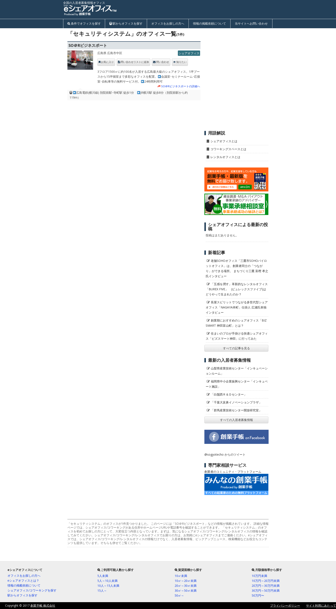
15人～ (102, 590)
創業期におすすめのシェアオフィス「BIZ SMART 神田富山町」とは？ (236, 322)
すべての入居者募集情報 (236, 420)
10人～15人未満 (108, 586)
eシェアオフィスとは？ (23, 580)
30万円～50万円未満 (266, 590)
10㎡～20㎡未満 (185, 581)
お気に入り (107, 62)
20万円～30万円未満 (266, 586)
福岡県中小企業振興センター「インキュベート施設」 (237, 383)
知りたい (181, 62)
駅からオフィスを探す (128, 23)
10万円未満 (259, 576)
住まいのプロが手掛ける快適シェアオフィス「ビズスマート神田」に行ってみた (237, 336)
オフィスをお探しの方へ (167, 23)
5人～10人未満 (107, 581)
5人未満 (102, 576)
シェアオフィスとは (223, 141)
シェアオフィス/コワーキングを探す (31, 590)
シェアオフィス (188, 53)
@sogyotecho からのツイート (224, 454)
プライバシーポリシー (285, 605)
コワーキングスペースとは (228, 149)
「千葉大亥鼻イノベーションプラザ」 (236, 402)
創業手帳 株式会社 (42, 605)
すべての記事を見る (236, 348)
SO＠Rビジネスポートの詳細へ (180, 86)
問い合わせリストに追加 (135, 62)
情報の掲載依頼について (209, 23)
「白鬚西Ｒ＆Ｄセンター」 (229, 394)
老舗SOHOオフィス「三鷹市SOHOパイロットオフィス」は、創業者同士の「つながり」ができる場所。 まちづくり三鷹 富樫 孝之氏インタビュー (237, 268)
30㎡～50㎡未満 (185, 590)
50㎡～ (179, 595)
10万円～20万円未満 (266, 581)
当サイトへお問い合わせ (251, 23)
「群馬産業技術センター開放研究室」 (236, 410)
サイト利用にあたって (321, 605)
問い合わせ (162, 62)
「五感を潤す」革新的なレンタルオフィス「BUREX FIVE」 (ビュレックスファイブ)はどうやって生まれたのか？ (237, 289)
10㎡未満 (181, 576)
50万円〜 (258, 595)
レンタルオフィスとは (225, 157)
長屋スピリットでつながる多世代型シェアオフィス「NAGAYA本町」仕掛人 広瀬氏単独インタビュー (237, 307)
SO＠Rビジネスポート (87, 45)
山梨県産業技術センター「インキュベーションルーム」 (237, 370)
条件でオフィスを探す (86, 23)
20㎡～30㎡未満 (185, 586)
